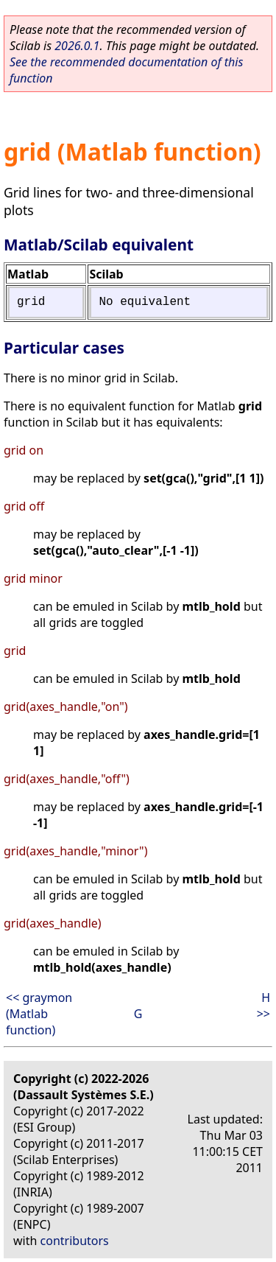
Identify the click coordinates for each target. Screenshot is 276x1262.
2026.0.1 (76, 46)
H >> (263, 1005)
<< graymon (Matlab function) (39, 1013)
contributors (74, 1241)
